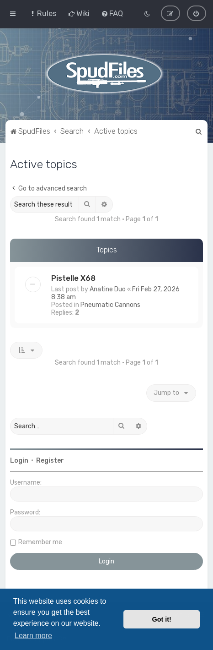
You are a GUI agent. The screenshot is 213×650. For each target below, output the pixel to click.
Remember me (40, 542)
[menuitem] (43, 13)
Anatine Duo (108, 289)
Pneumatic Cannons (110, 304)
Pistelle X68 (73, 277)
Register (50, 460)
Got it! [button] (161, 619)
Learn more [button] (33, 635)
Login (19, 460)
